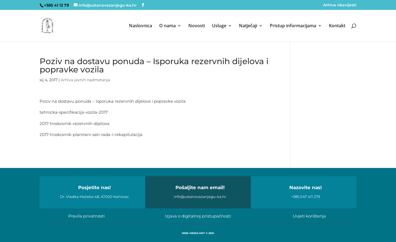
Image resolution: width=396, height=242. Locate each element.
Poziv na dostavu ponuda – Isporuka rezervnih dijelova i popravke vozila (113, 101)
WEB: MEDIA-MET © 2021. (198, 233)
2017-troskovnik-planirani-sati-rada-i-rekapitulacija (91, 134)
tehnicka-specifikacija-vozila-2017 (74, 112)
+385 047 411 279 (305, 196)
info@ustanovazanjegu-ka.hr (200, 196)
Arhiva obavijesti (339, 5)
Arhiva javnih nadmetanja (85, 79)
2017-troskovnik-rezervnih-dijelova (74, 123)
